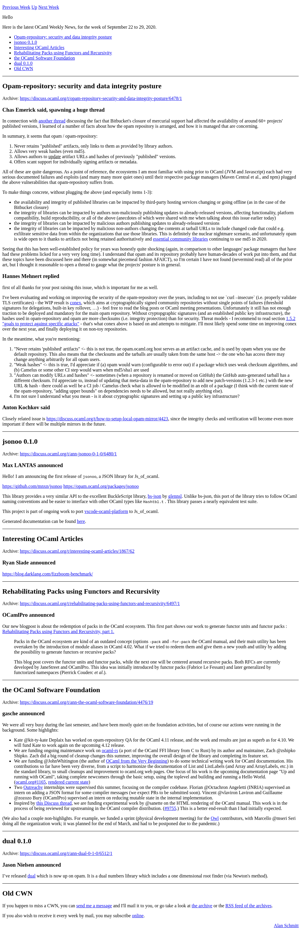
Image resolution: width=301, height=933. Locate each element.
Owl (215, 818)
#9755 (170, 808)
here (81, 521)
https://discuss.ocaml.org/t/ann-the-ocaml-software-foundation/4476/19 (86, 702)
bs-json (154, 496)
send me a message (94, 905)
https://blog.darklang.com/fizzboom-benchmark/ (47, 573)
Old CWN (23, 68)
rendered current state (68, 782)
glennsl (175, 496)
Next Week (48, 7)
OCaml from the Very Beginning (136, 761)
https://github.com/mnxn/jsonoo (32, 486)
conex (75, 302)
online (138, 915)
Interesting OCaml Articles (39, 47)
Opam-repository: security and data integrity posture (63, 36)
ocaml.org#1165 (30, 782)
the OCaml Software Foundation (44, 58)
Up (34, 7)
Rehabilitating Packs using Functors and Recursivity (63, 52)
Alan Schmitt (286, 925)
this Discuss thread (54, 803)
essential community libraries (180, 238)
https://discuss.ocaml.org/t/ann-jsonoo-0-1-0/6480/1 (68, 453)
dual (31, 875)
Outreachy (33, 787)
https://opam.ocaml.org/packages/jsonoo (101, 486)
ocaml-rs (110, 750)
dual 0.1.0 (23, 63)
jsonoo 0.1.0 (25, 42)
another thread (52, 120)
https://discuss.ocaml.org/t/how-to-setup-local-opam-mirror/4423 (107, 418)
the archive (202, 905)
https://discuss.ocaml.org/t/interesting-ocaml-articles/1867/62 (77, 551)
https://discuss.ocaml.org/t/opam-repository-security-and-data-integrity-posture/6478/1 (101, 98)
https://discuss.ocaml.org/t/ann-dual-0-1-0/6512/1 (66, 853)
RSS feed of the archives (248, 905)
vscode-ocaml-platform (106, 511)
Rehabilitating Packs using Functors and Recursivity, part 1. (58, 631)
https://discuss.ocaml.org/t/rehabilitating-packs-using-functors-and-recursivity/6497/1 (100, 603)
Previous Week (16, 7)
